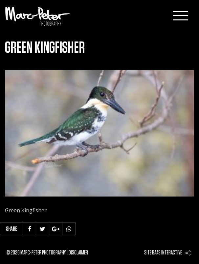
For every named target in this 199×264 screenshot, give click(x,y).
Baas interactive (167, 253)
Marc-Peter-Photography (38, 16)
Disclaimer (78, 253)
